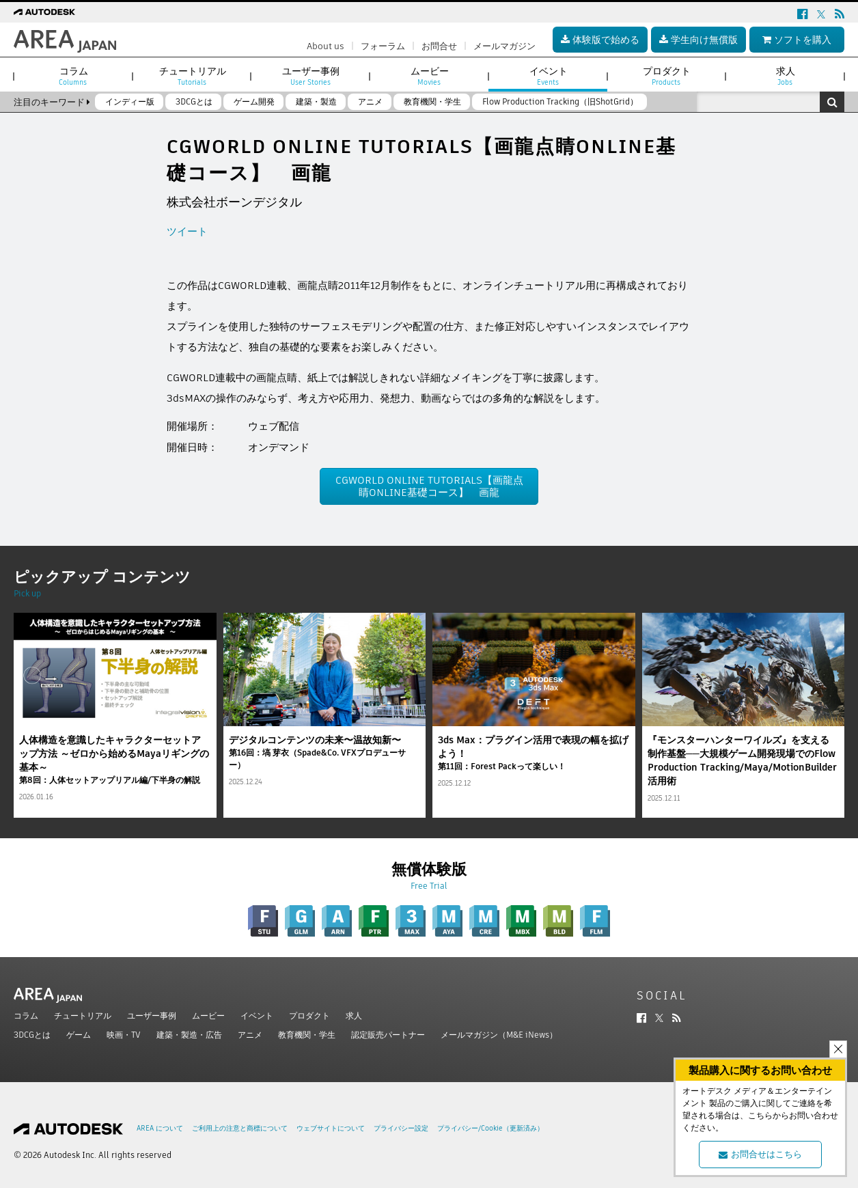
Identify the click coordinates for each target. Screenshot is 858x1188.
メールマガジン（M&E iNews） (499, 1034)
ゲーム (78, 1034)
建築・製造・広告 (189, 1034)
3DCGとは (32, 1034)
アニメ (250, 1034)
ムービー (208, 1015)
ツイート (187, 231)
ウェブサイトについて (330, 1128)
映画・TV (124, 1034)
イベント (256, 1015)
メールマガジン (504, 46)
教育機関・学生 (306, 1034)
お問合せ (439, 46)
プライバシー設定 (401, 1128)
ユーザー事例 (151, 1015)
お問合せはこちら (760, 1154)
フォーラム (383, 46)
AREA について (160, 1128)
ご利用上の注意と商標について (240, 1128)
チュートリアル (82, 1015)
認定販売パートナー (388, 1034)
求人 (354, 1015)
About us (325, 46)
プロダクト (309, 1015)
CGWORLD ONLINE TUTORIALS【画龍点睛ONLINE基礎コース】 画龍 (429, 486)
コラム (26, 1015)
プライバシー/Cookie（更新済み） (490, 1128)
